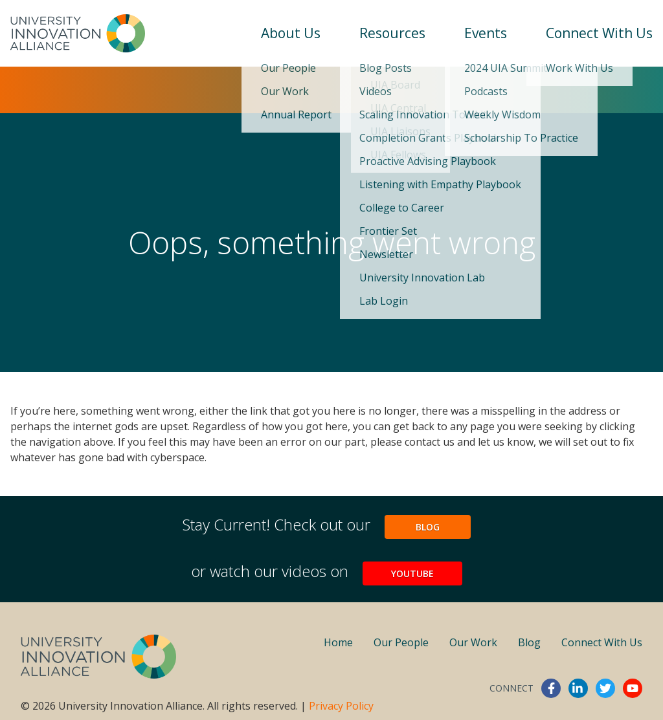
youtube (632, 688)
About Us (290, 33)
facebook (551, 688)
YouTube (412, 573)
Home (338, 642)
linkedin (578, 688)
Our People (401, 642)
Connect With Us (599, 33)
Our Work (473, 642)
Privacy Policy (341, 706)
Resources (392, 33)
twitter (605, 688)
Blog (428, 527)
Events (485, 33)
